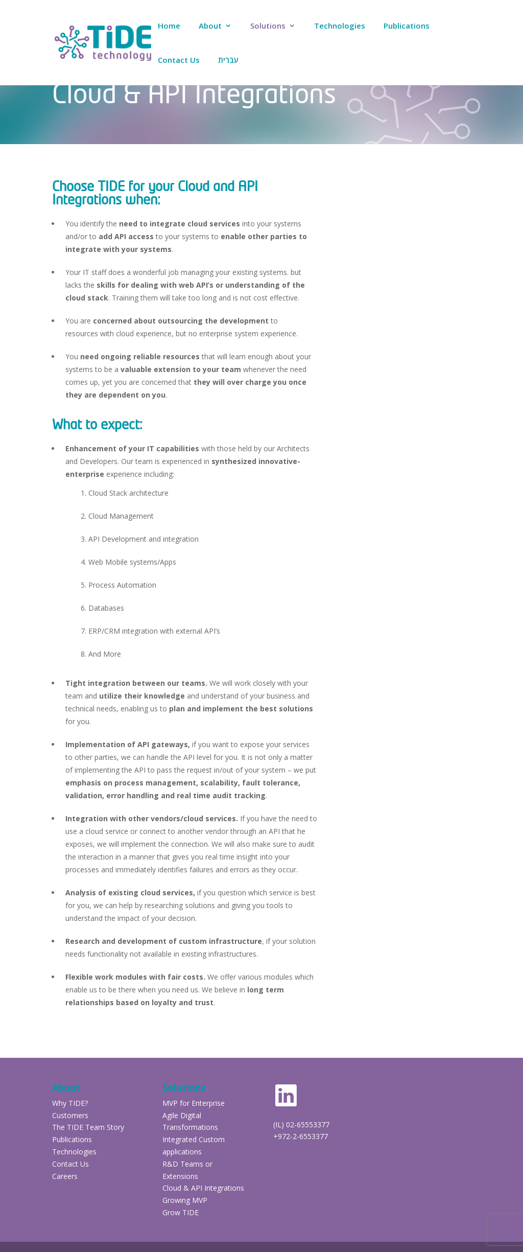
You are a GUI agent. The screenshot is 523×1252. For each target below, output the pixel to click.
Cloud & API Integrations (203, 1188)
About (210, 26)
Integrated (179, 1139)
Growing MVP (184, 1200)
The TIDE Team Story (88, 1127)
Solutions (268, 26)
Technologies (339, 26)
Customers (71, 1115)
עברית (228, 60)
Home (169, 26)
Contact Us (179, 60)
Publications (407, 26)
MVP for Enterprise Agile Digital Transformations (193, 1115)
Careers (65, 1176)
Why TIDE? (70, 1103)
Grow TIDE (180, 1212)
